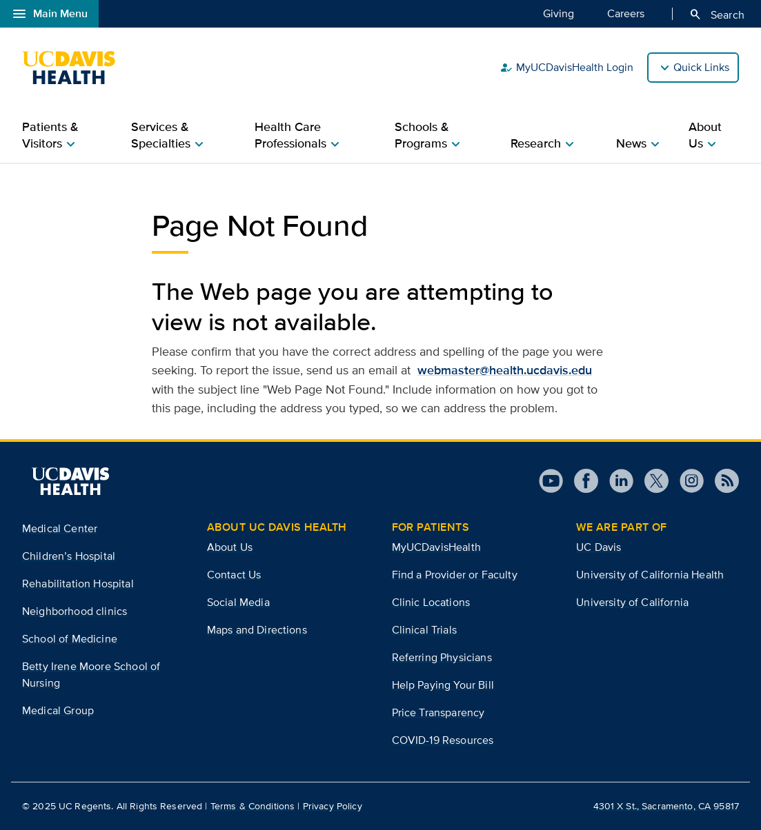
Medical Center (59, 528)
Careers (625, 13)
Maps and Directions (257, 630)
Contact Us (234, 575)
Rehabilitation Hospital (78, 583)
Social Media (238, 602)
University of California (632, 602)
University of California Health (650, 575)
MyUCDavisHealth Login (566, 67)
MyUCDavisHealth (436, 547)
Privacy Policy (332, 806)
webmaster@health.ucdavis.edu (504, 370)
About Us (230, 547)
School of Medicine (69, 639)
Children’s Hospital (68, 556)
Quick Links (701, 67)
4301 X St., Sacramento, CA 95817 (666, 806)
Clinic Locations (431, 602)
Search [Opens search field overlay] (716, 14)
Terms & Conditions (252, 806)
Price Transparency (438, 712)
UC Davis (598, 547)
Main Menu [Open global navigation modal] (49, 13)
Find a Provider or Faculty (454, 575)
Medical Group (58, 710)
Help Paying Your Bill (443, 685)
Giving (558, 13)
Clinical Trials (424, 630)
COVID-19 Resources (443, 740)
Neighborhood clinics (74, 611)
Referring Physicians (442, 657)
